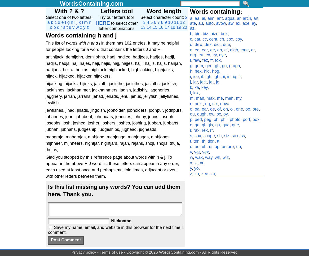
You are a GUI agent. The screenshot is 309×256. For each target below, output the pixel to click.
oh (225, 109)
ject (203, 82)
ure (231, 146)
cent (213, 39)
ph (216, 119)
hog (215, 71)
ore (255, 109)
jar (195, 82)
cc (205, 39)
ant (220, 18)
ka (196, 87)
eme (244, 50)
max (211, 98)
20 (184, 27)
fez (205, 60)
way (208, 157)
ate (193, 23)
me (220, 98)
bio (197, 33)
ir (239, 76)
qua (226, 125)
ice (196, 76)
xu (202, 163)
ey (214, 55)
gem (199, 65)
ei (226, 50)
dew (198, 44)
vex (205, 152)
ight (217, 76)
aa (197, 18)
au (200, 23)
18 (173, 27)
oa (197, 109)
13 (143, 27)
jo (217, 82)
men (229, 98)
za (196, 173)
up (217, 146)
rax (196, 130)
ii (224, 76)
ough (202, 114)
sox (235, 135)
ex (208, 55)
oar (205, 109)
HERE (102, 23)
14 (149, 27)
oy (225, 114)
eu (201, 55)
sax (197, 135)
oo (247, 109)
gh (217, 65)
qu (217, 125)
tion (211, 141)
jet (211, 82)
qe (197, 125)
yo (196, 168)
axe (246, 23)
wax (199, 157)
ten (196, 141)
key (204, 87)
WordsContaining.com (91, 3)
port (246, 119)
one (239, 109)
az (192, 28)
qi (203, 125)
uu (238, 146)
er (253, 50)
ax (238, 23)
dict (217, 44)
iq (234, 76)
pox (255, 119)
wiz (226, 157)
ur (223, 146)
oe (212, 109)
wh (217, 157)
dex (208, 44)
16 (161, 27)
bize (214, 33)
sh (219, 135)
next (199, 103)
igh (208, 76)
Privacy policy (83, 252)
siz (226, 135)
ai (203, 18)
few (197, 60)
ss (243, 135)
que (235, 125)
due (226, 44)
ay (254, 23)
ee (212, 50)
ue (197, 146)
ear (205, 50)
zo (213, 173)
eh (219, 50)
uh (204, 146)
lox (196, 93)
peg (207, 119)
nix (215, 103)
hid (207, 71)
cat (197, 39)
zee (204, 173)
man (200, 98)
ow (211, 114)
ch (222, 39)
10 (170, 22)
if (202, 76)
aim (210, 18)
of (219, 109)
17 (167, 27)
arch (247, 18)
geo (208, 65)
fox (218, 60)
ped (198, 119)
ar (238, 18)
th (203, 141)
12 (182, 22)
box (224, 33)
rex (205, 130)
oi (232, 109)
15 (155, 27)
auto (209, 23)
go (224, 65)
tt (218, 141)
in (228, 76)
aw (230, 23)
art (255, 18)
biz (205, 33)
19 (179, 27)
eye (222, 55)
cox (229, 39)
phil (224, 119)
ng (207, 103)
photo (235, 119)
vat (197, 152)
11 (176, 22)
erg (193, 55)
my (238, 98)
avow (221, 23)
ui (210, 146)
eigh (234, 50)
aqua (229, 18)
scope (209, 135)
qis (210, 125)
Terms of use (111, 252)
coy (238, 39)
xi (196, 163)
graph (234, 65)
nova (224, 103)
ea (197, 50)
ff (211, 60)
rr (211, 130)
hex (198, 71)
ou (192, 114)
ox (218, 114)
